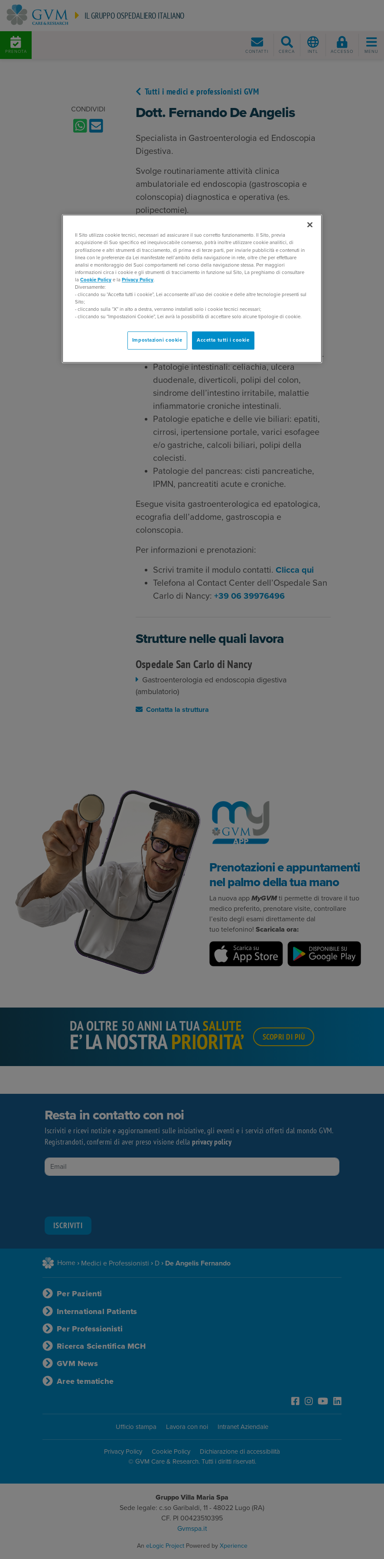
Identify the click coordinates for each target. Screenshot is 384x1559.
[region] (192, 289)
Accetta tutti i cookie (223, 340)
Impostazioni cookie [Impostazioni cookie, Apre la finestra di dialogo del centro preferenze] (157, 340)
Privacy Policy (137, 280)
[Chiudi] (309, 225)
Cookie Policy (95, 280)
